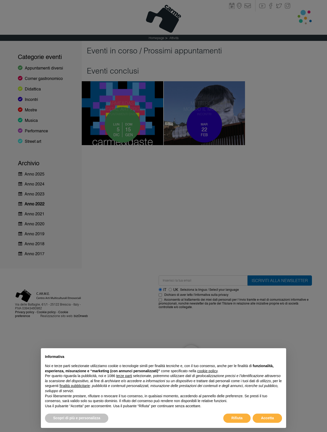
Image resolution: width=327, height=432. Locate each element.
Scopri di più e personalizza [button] (76, 418)
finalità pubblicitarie (75, 386)
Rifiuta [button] (237, 418)
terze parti (124, 376)
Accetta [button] (267, 418)
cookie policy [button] (207, 371)
